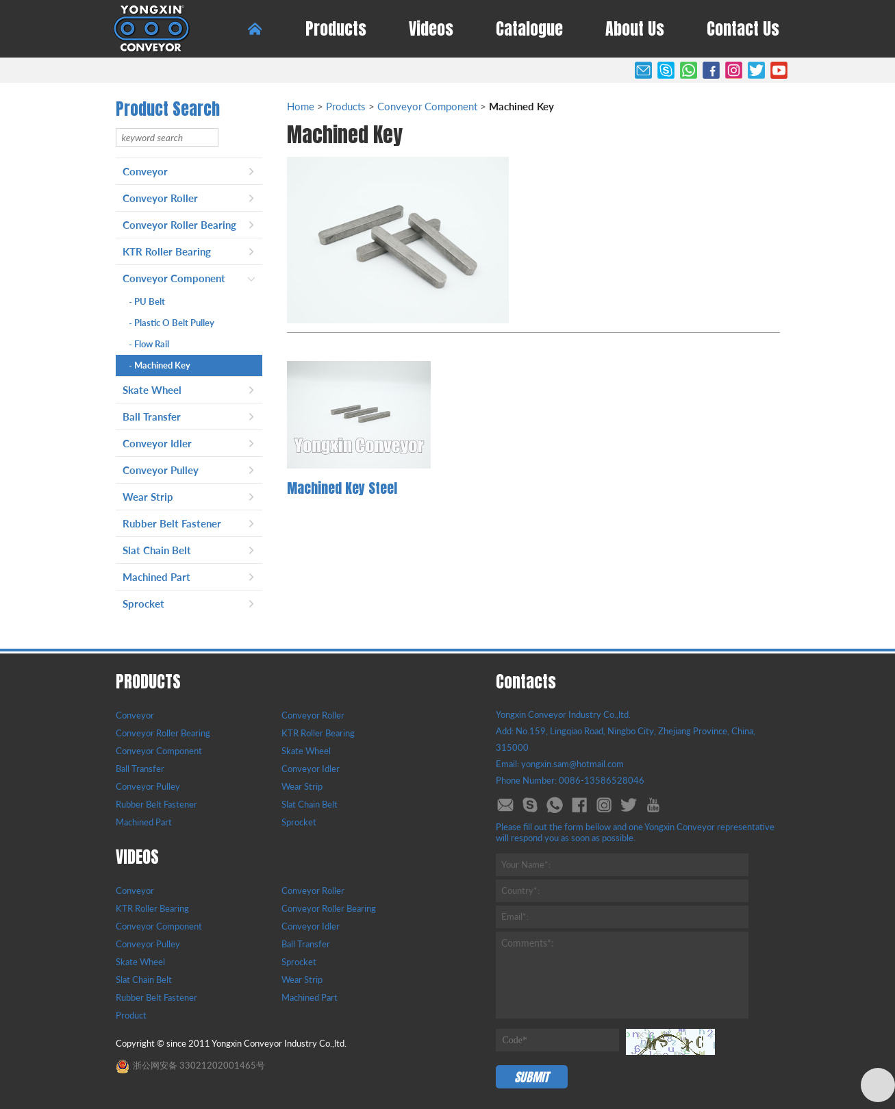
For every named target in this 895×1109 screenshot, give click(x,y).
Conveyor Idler (157, 443)
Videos (431, 28)
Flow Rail (149, 343)
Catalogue (529, 28)
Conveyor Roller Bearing (179, 225)
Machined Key (159, 365)
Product (131, 1015)
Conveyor (145, 171)
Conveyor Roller (160, 198)
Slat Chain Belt (157, 550)
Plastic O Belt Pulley (171, 322)
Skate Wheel (152, 390)
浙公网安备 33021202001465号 (190, 1065)
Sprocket (143, 603)
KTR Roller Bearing (167, 251)
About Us (634, 28)
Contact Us (743, 28)
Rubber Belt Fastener (172, 523)
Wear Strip (148, 496)
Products (335, 28)
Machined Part (156, 577)
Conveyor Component (174, 278)
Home (300, 106)
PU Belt (147, 301)
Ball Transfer (152, 416)
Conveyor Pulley (161, 470)
